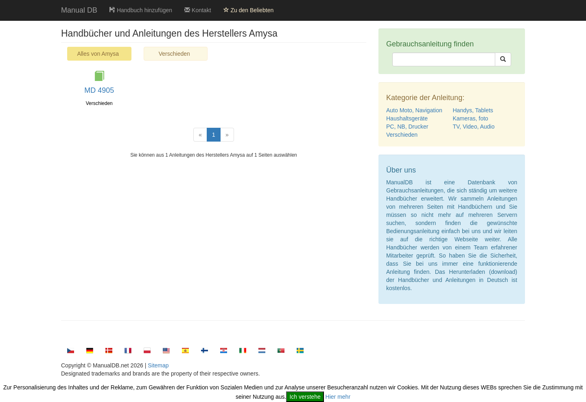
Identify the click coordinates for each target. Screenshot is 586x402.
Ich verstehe (304, 396)
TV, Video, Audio (474, 126)
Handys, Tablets (473, 110)
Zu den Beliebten (248, 10)
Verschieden (174, 53)
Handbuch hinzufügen (140, 10)
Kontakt (197, 10)
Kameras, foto (470, 118)
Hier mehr (338, 396)
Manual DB (79, 10)
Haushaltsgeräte (407, 118)
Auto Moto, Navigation (414, 110)
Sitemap (158, 365)
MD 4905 (99, 90)
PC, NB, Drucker (407, 126)
